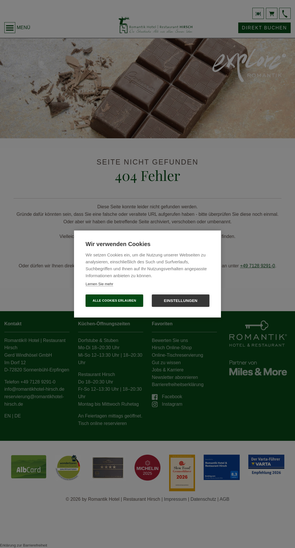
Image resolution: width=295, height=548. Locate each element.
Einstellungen (181, 300)
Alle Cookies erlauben (114, 300)
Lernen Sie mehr (99, 284)
